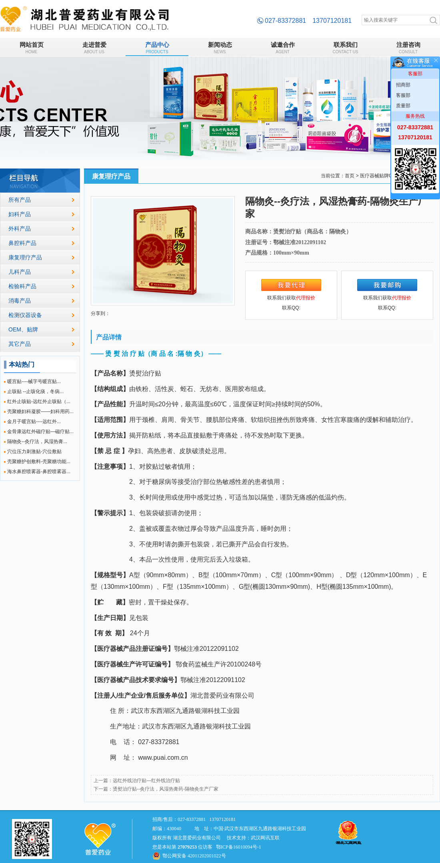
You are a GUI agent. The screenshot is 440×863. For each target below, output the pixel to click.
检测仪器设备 (25, 315)
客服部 (403, 95)
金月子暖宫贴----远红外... (34, 421)
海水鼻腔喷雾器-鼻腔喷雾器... (38, 471)
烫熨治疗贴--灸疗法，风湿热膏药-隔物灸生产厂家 (165, 789)
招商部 (403, 85)
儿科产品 (19, 272)
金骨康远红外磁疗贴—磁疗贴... (40, 431)
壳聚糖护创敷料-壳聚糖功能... (38, 461)
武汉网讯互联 (265, 838)
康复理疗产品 (25, 257)
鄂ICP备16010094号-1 (238, 847)
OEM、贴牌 (23, 329)
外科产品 (19, 228)
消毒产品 (19, 300)
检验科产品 (22, 286)
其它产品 (19, 344)
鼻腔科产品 (22, 243)
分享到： (100, 313)
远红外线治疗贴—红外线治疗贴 (146, 780)
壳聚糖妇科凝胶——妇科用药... (40, 411)
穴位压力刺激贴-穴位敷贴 (34, 451)
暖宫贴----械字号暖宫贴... (34, 381)
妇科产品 (19, 214)
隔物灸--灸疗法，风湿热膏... (37, 441)
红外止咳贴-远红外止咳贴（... (38, 401)
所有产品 (19, 200)
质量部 (403, 105)
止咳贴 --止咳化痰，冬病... (35, 391)
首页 (349, 176)
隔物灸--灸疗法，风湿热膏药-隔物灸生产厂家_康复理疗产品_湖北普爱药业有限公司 (84, 19)
